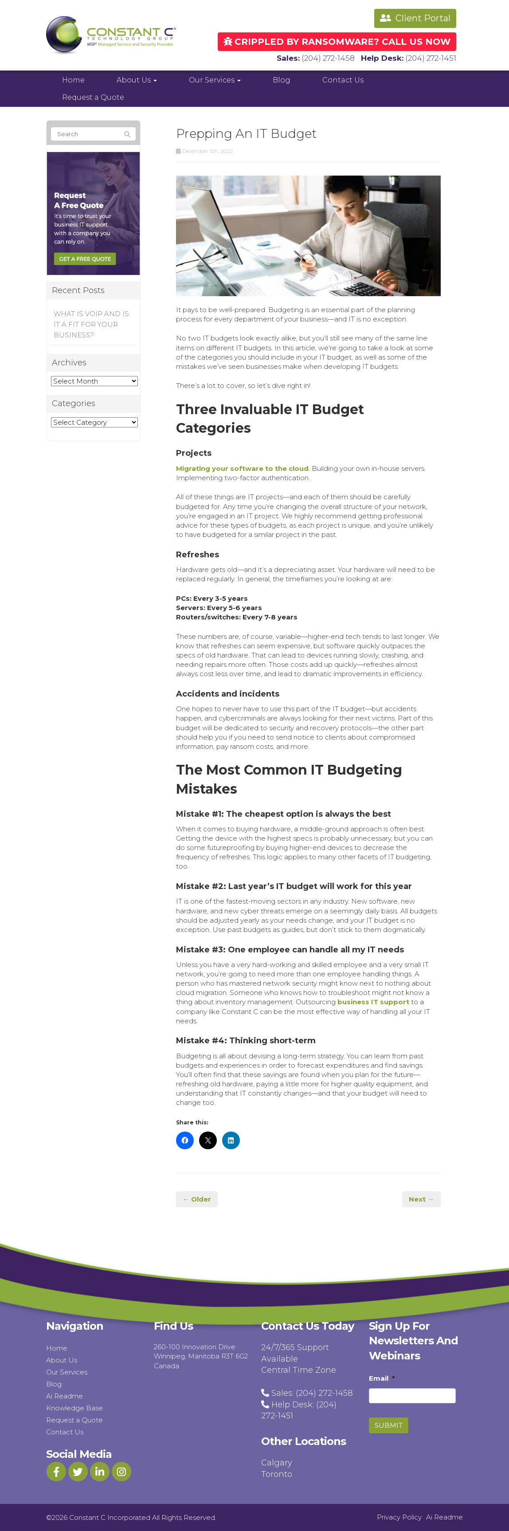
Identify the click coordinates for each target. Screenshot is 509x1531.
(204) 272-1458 (328, 58)
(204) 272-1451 (430, 58)
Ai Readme (64, 1396)
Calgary (276, 1463)
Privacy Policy (399, 1517)
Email (382, 1378)
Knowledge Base (74, 1408)
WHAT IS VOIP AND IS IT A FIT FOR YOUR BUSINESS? (91, 324)
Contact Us (343, 80)
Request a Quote (93, 97)
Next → (421, 1199)
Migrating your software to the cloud (242, 468)
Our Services (215, 80)
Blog (281, 80)
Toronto (276, 1474)
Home (73, 80)
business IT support (373, 1002)
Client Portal (415, 18)
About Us (137, 80)
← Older (197, 1199)
